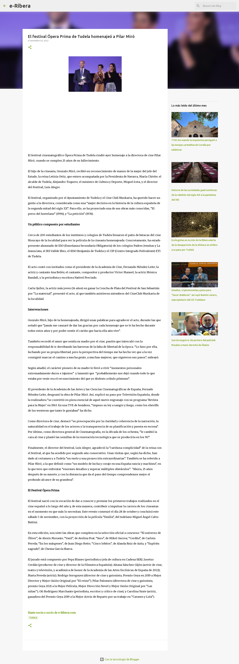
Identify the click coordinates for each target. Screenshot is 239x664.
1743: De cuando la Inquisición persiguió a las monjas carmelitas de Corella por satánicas (194, 145)
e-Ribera (20, 6)
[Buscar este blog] (218, 6)
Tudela (33, 618)
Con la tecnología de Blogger (119, 659)
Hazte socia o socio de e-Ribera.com (52, 612)
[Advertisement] (53, 125)
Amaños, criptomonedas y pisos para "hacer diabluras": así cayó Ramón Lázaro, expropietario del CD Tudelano (194, 295)
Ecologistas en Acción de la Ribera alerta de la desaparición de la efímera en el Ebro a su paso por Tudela (194, 245)
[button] (30, 47)
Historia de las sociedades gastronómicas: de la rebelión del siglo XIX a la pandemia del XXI (194, 195)
